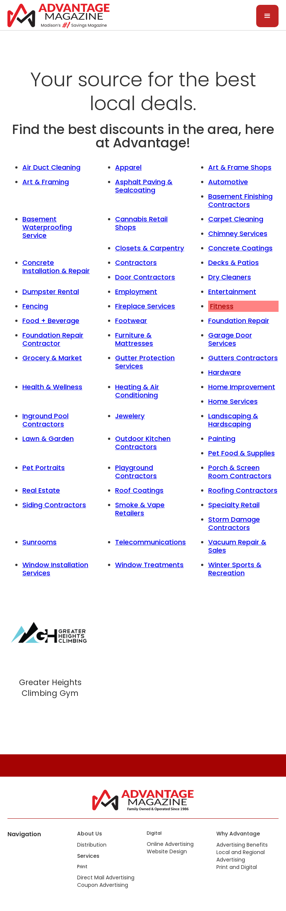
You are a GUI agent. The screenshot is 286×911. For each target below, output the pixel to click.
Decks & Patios (233, 262)
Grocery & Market (52, 357)
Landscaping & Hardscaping (233, 420)
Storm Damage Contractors (234, 523)
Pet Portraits (43, 467)
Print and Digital (236, 867)
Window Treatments (149, 564)
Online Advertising (170, 844)
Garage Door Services (230, 339)
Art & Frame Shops (239, 167)
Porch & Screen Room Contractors (239, 471)
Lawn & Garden (48, 438)
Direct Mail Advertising (105, 877)
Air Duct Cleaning (51, 167)
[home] (58, 15)
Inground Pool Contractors (45, 420)
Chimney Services (237, 233)
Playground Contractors (136, 471)
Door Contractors (145, 277)
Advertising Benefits (242, 844)
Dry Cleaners (229, 277)
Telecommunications (150, 542)
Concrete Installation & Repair (56, 266)
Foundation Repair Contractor (52, 339)
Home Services (233, 401)
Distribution (92, 844)
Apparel (128, 167)
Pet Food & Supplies (241, 453)
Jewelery (129, 416)
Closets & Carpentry (149, 248)
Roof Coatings (139, 490)
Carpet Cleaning (235, 219)
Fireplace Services (145, 306)
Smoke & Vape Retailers (140, 509)
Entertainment (232, 291)
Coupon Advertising (102, 885)
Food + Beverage (50, 320)
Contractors (136, 262)
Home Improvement (241, 386)
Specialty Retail (234, 504)
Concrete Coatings (240, 248)
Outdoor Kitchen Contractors (143, 442)
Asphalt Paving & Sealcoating (143, 186)
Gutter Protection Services (145, 362)
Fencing (35, 306)
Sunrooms (39, 542)
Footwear (131, 320)
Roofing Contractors (242, 490)
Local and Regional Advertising (240, 855)
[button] (267, 16)
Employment (136, 291)
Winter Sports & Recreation (234, 569)
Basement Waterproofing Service (47, 227)
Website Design (167, 851)
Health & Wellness (52, 386)
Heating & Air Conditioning (137, 391)
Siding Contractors (54, 504)
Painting (221, 438)
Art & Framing (45, 181)
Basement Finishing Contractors (240, 200)
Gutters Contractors (243, 357)
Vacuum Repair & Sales (237, 546)
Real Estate (41, 490)
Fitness (221, 306)
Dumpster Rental (50, 291)
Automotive (228, 181)
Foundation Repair (238, 320)
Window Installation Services (55, 569)
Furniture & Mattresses (134, 339)
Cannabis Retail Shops (141, 223)
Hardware (224, 372)
